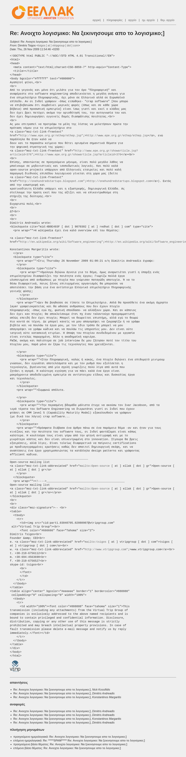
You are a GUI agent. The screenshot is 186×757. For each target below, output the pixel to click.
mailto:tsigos (95, 542)
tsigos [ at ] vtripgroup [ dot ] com (58, 45)
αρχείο (132, 20)
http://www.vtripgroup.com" (106, 549)
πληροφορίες (115, 20)
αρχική (97, 20)
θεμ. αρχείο (167, 20)
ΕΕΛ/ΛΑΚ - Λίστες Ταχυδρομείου (44, 12)
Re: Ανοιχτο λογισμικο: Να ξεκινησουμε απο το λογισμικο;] (52, 689)
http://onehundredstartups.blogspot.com (119, 181)
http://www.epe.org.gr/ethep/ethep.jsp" (51, 135)
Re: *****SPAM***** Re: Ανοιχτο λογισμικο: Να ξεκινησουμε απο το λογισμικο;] (94, 740)
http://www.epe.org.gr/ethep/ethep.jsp (117, 135)
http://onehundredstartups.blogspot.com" (52, 181)
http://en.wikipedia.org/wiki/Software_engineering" (61, 242)
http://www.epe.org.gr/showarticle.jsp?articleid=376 (79, 154)
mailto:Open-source (95, 466)
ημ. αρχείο (148, 20)
